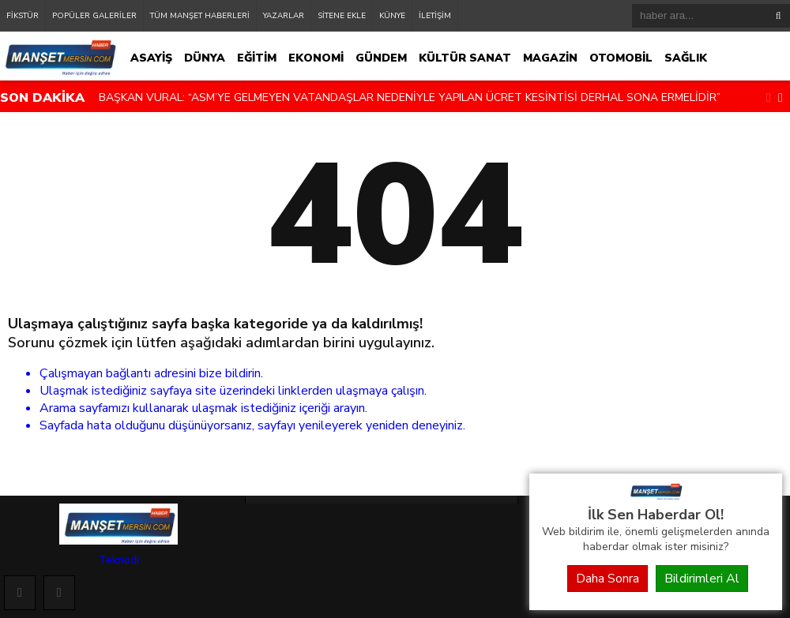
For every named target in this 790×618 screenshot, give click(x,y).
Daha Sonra (607, 578)
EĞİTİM (256, 58)
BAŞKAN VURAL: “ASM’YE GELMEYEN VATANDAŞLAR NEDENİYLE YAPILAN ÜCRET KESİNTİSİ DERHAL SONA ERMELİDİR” (409, 97)
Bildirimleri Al (701, 578)
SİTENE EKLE (342, 15)
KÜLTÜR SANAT (465, 58)
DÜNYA (204, 58)
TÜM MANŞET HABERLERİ (200, 15)
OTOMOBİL (621, 58)
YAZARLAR (283, 15)
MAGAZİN (550, 58)
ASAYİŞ (151, 58)
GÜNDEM (381, 58)
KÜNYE (392, 15)
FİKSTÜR (22, 15)
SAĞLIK (685, 58)
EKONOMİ (316, 58)
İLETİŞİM (435, 15)
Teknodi (119, 559)
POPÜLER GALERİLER (94, 15)
